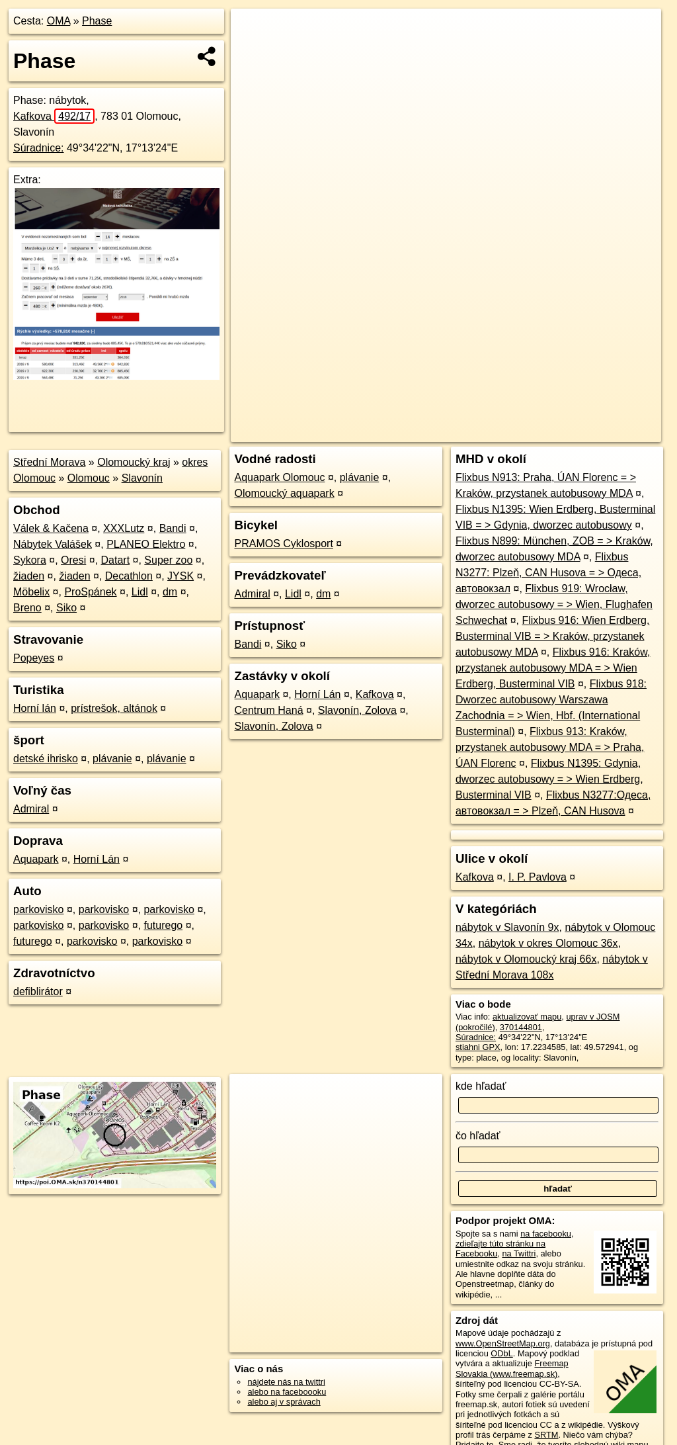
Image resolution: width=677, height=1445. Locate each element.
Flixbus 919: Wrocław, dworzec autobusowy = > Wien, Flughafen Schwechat (554, 604)
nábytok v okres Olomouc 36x (548, 943)
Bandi (172, 528)
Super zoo (168, 560)
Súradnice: (38, 147)
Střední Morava (49, 462)
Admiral (31, 808)
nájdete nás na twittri (286, 1382)
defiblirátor (38, 991)
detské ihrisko (45, 758)
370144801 (521, 1027)
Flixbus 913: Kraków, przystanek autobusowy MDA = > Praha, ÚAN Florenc (550, 747)
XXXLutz (123, 528)
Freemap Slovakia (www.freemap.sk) (512, 1368)
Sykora (29, 560)
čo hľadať (478, 1135)
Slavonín (142, 478)
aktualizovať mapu (527, 1017)
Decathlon (129, 576)
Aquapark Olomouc (279, 477)
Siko (66, 607)
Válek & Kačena (51, 528)
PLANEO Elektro (145, 544)
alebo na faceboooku (286, 1392)
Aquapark (36, 859)
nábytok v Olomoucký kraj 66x (526, 959)
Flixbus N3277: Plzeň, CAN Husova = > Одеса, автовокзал (548, 572)
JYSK (180, 576)
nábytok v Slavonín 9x (507, 927)
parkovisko (38, 909)
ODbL (501, 1353)
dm (170, 591)
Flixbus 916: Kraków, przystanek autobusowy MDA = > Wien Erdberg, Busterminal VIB (553, 667)
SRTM (546, 1435)
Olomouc (88, 478)
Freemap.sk (505, 432)
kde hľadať (481, 1086)
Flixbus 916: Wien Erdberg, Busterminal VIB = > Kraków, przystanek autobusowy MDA (553, 636)
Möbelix (31, 591)
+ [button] (253, 31)
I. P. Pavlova (537, 877)
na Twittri (519, 1253)
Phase (97, 20)
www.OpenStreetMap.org (503, 1343)
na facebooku (545, 1234)
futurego (162, 925)
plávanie (112, 758)
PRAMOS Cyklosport (283, 543)
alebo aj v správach (283, 1402)
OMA (59, 20)
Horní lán (34, 708)
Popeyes (33, 658)
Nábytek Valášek (52, 544)
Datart (115, 560)
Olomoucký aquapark (284, 493)
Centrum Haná (268, 710)
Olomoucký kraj (133, 462)
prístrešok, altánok (114, 708)
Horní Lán (96, 859)
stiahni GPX (478, 1047)
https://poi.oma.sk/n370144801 (603, 432)
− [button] (253, 52)
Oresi (73, 560)
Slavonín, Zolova (357, 710)
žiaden (28, 576)
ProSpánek (90, 591)
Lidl (140, 591)
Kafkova (54, 116)
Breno (27, 607)
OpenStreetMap (437, 432)
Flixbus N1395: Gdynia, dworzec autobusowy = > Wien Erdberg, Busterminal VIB (549, 779)
